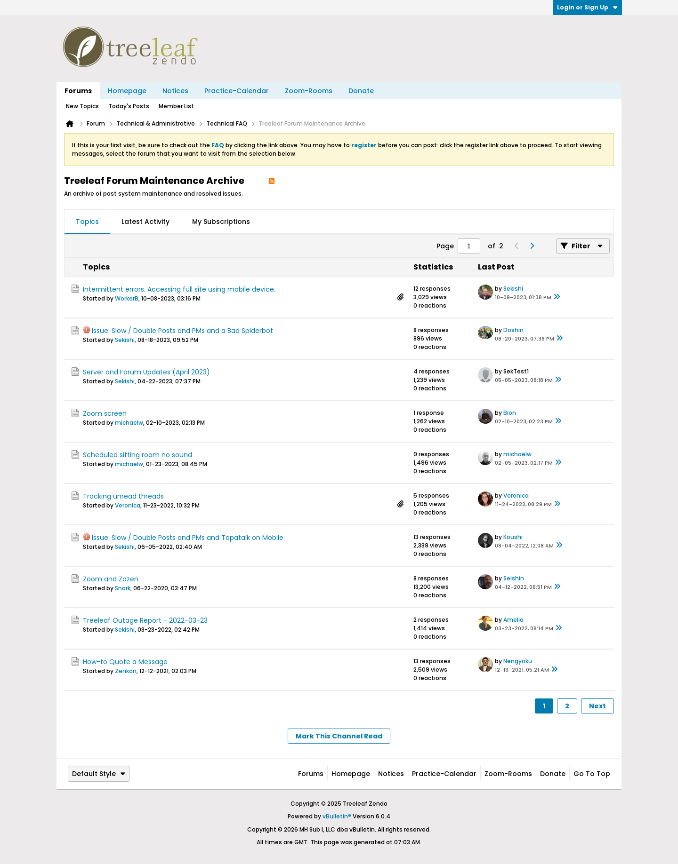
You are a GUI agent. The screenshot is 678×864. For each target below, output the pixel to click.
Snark (122, 588)
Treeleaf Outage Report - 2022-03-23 (145, 620)
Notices (175, 90)
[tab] (87, 222)
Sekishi (513, 289)
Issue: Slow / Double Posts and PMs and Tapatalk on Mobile (187, 537)
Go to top (591, 773)
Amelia (513, 620)
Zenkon (126, 671)
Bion (509, 413)
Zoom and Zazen (110, 579)
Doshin (513, 330)
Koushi (513, 537)
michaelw (129, 423)
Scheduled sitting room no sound (137, 455)
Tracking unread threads (123, 496)
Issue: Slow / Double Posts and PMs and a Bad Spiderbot (182, 330)
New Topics (82, 106)
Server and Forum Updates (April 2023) (146, 372)
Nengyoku (517, 661)
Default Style (98, 773)
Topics (87, 221)
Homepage (127, 90)
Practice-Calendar (236, 90)
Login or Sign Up (587, 7)
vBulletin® (337, 816)
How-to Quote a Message (125, 661)
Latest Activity (145, 221)
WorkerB (126, 298)
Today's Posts (128, 106)
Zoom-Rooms (308, 90)
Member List (176, 106)
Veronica (127, 505)
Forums (78, 90)
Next (597, 706)
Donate (361, 90)
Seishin (513, 578)
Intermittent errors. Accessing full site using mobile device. (179, 289)
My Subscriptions (221, 221)
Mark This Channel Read (339, 736)
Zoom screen (105, 413)
